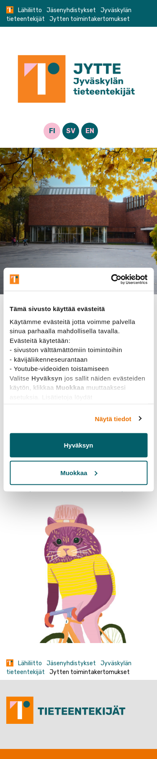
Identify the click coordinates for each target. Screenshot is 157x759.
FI (52, 131)
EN (89, 131)
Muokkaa (78, 472)
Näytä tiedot (113, 418)
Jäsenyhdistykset (71, 10)
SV (70, 131)
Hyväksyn (78, 445)
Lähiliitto (30, 10)
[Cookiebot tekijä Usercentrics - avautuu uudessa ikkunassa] (111, 279)
